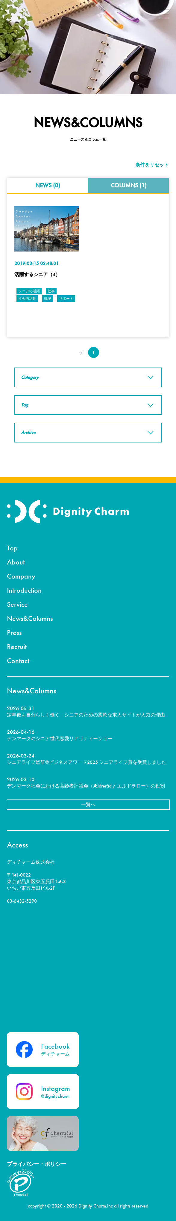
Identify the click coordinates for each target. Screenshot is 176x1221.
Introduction (24, 590)
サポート (66, 298)
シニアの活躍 (29, 291)
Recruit (17, 646)
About (16, 562)
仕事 (51, 291)
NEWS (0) (47, 185)
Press (14, 632)
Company (21, 576)
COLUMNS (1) (128, 185)
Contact (18, 660)
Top (12, 547)
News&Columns (30, 618)
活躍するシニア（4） (37, 274)
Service (17, 604)
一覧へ (88, 804)
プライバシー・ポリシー (36, 1163)
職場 (47, 298)
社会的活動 (27, 298)
